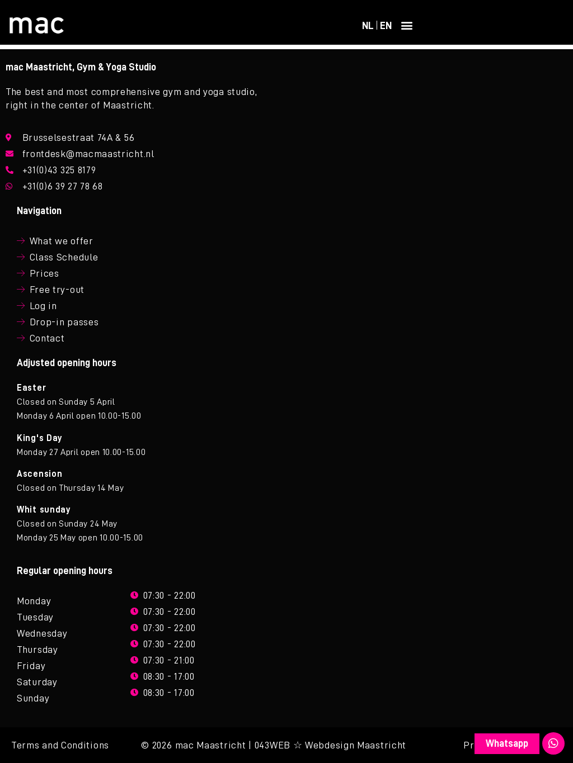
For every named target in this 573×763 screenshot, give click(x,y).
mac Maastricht (210, 745)
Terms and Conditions (60, 745)
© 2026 (156, 745)
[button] (407, 25)
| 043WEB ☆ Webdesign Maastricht (327, 745)
